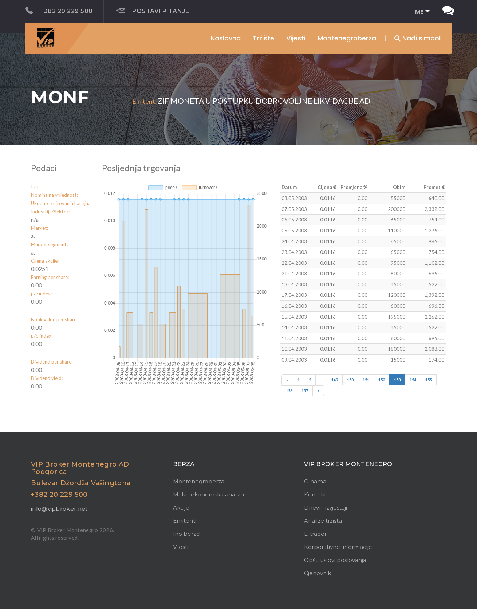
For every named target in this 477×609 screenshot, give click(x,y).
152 (381, 379)
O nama (315, 481)
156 (289, 390)
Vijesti (295, 38)
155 (428, 379)
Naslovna (225, 38)
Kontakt (315, 494)
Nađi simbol (417, 38)
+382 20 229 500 (59, 10)
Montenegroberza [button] (347, 38)
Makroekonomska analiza (208, 494)
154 (413, 379)
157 (304, 390)
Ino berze (186, 533)
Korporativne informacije (338, 546)
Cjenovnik (317, 573)
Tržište (263, 38)
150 (350, 379)
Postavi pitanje (152, 10)
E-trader (315, 533)
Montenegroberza (198, 481)
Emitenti (184, 520)
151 (366, 379)
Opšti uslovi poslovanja (335, 560)
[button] (420, 12)
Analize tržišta (323, 520)
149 (334, 379)
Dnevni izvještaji (325, 507)
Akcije (181, 507)
